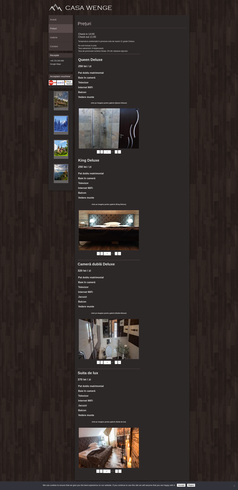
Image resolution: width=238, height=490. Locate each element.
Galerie (181, 8)
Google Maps (55, 64)
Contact (186, 8)
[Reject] (234, 485)
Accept (181, 485)
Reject (191, 485)
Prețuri (176, 8)
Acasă (171, 8)
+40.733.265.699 (57, 61)
